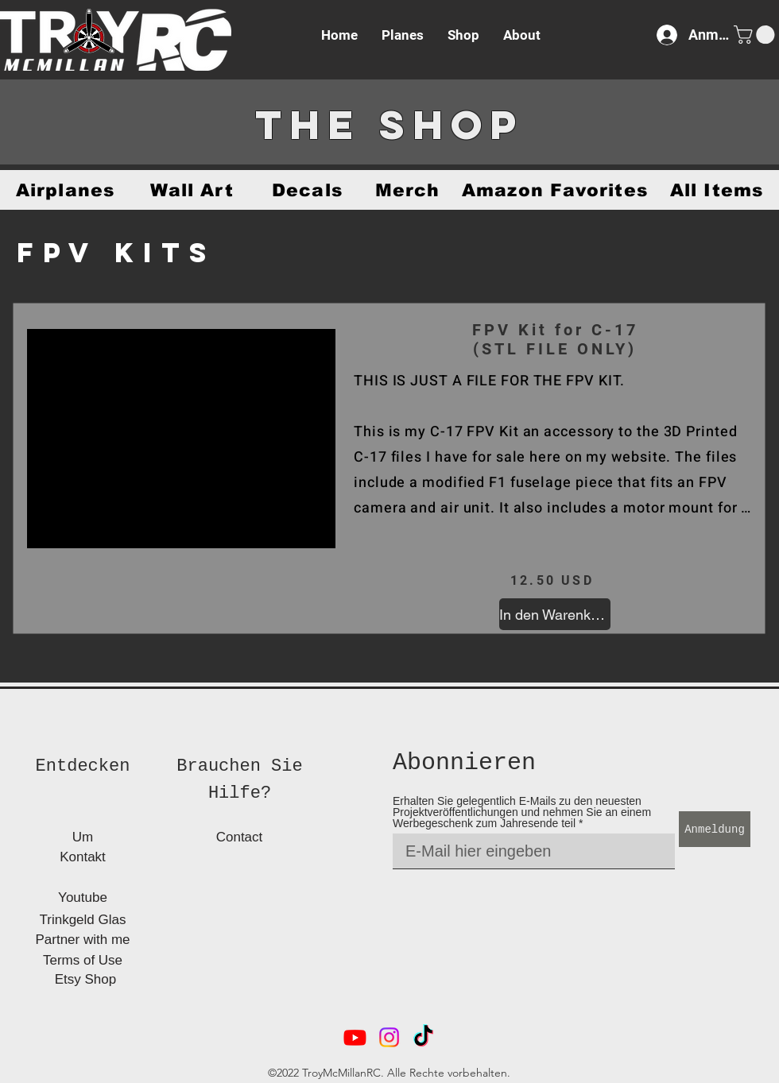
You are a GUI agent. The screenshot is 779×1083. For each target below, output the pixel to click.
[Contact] (239, 837)
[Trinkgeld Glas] (82, 920)
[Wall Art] (192, 190)
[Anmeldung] (714, 829)
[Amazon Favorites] (554, 190)
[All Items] (716, 190)
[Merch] (407, 190)
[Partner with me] (83, 940)
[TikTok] (423, 1037)
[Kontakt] (82, 857)
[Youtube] (82, 897)
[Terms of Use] (82, 960)
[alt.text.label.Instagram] (389, 1037)
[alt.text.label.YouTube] (355, 1037)
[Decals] (307, 190)
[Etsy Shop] (85, 979)
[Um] (82, 837)
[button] (756, 34)
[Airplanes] (65, 190)
